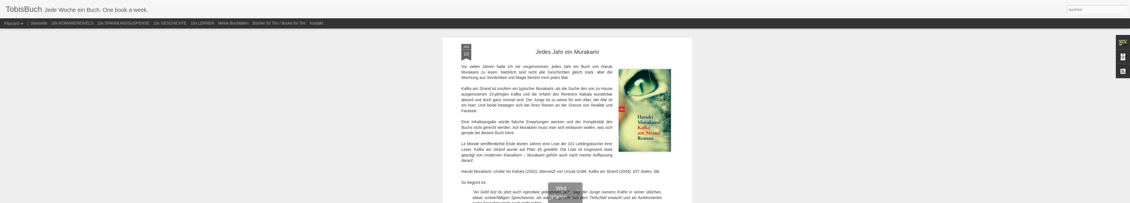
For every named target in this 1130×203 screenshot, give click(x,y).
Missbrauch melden (605, 200)
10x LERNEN (202, 23)
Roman (574, 112)
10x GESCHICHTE (170, 23)
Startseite (39, 23)
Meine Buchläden (233, 23)
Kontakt (316, 23)
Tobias (599, 105)
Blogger (585, 200)
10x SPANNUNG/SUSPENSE (123, 23)
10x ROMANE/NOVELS (72, 23)
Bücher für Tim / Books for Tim (279, 23)
